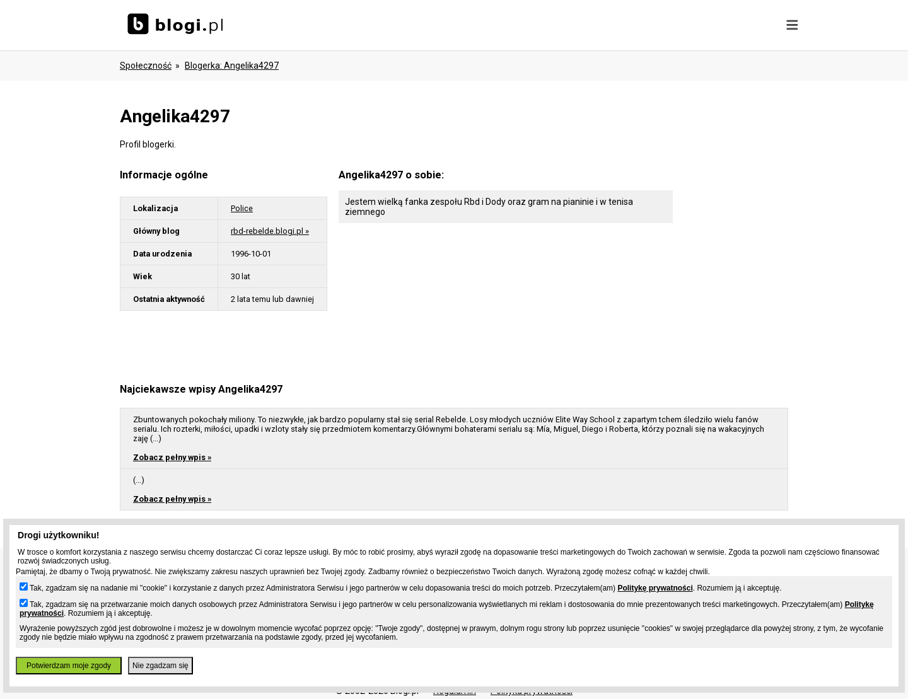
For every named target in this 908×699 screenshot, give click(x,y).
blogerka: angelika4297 (232, 66)
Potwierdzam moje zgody (68, 665)
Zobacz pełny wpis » (172, 457)
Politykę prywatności (654, 588)
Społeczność (146, 66)
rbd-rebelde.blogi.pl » (270, 231)
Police (242, 208)
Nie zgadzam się (160, 665)
